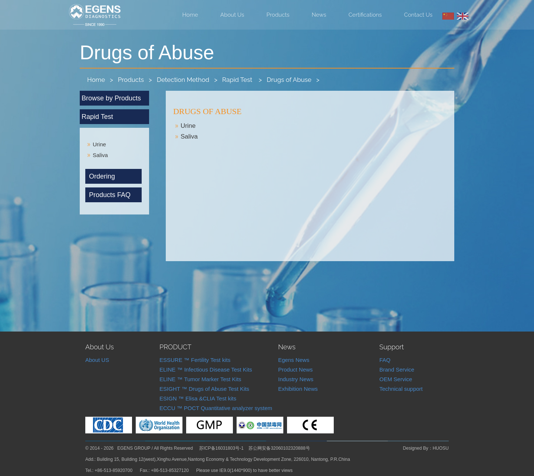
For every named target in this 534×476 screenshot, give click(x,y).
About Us (232, 14)
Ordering (102, 176)
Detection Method (183, 79)
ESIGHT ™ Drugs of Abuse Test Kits (204, 389)
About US (97, 360)
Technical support (401, 389)
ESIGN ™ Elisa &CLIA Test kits (197, 398)
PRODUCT (175, 347)
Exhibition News (298, 389)
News (319, 14)
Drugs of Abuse (289, 79)
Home (190, 14)
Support (391, 347)
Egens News (293, 360)
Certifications (365, 14)
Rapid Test (238, 79)
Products (278, 14)
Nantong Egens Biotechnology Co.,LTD (95, 15)
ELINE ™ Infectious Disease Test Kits (205, 369)
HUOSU (441, 448)
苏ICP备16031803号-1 (221, 448)
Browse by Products (111, 98)
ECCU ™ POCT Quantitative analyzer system (215, 408)
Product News (295, 369)
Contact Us (418, 14)
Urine (188, 125)
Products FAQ (110, 195)
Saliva (189, 136)
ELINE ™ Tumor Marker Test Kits (200, 379)
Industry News (295, 379)
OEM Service (395, 379)
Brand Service (396, 369)
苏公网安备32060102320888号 (279, 448)
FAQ (384, 360)
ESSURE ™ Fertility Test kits (194, 360)
